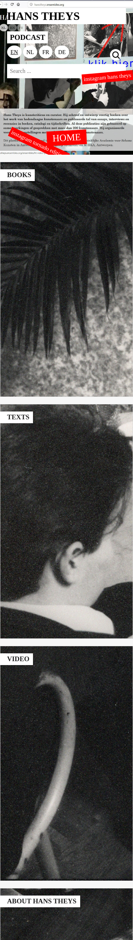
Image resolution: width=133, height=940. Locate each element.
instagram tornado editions (39, 144)
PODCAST (27, 37)
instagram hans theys (107, 77)
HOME (66, 137)
